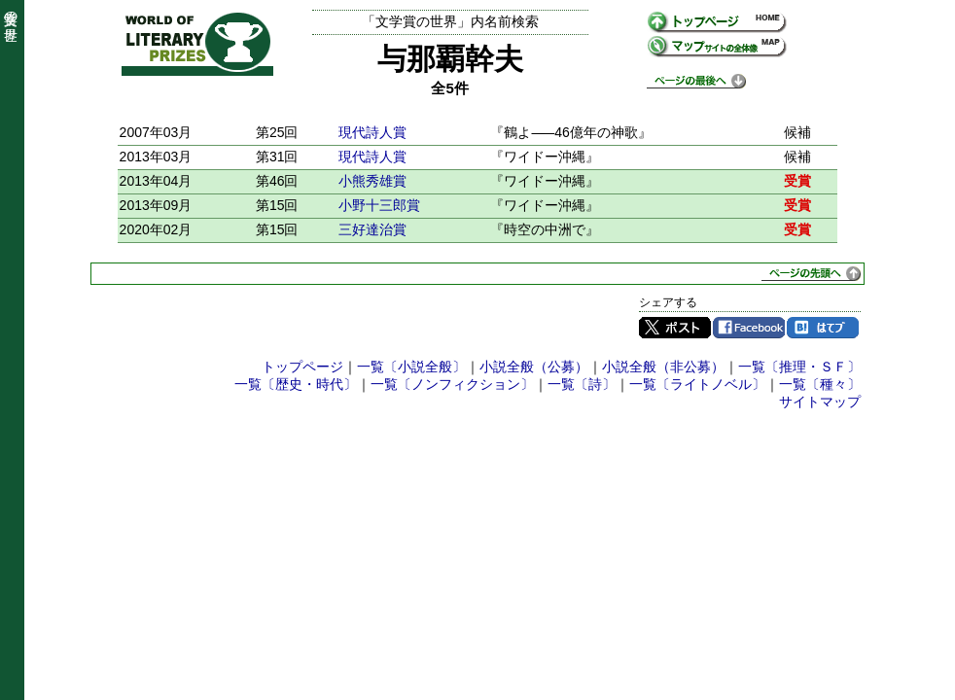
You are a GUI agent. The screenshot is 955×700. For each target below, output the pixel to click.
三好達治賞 (372, 229)
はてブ (823, 327)
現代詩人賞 (372, 132)
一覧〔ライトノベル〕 (697, 384)
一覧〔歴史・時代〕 (295, 384)
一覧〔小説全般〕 (411, 366)
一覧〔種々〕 (820, 384)
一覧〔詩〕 (582, 384)
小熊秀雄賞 (372, 181)
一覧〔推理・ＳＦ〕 (799, 366)
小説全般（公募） (533, 366)
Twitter (675, 327)
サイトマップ (820, 401)
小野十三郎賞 (379, 205)
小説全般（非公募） (663, 366)
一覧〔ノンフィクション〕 (452, 384)
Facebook (749, 327)
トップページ (302, 366)
